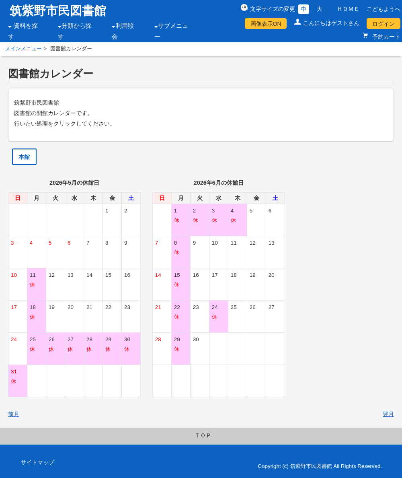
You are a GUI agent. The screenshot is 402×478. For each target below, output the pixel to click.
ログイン (383, 24)
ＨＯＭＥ (348, 9)
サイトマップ (37, 462)
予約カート (385, 36)
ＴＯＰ (203, 435)
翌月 (388, 414)
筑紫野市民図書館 (58, 10)
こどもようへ (383, 9)
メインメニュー (23, 49)
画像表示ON (265, 24)
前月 (13, 414)
